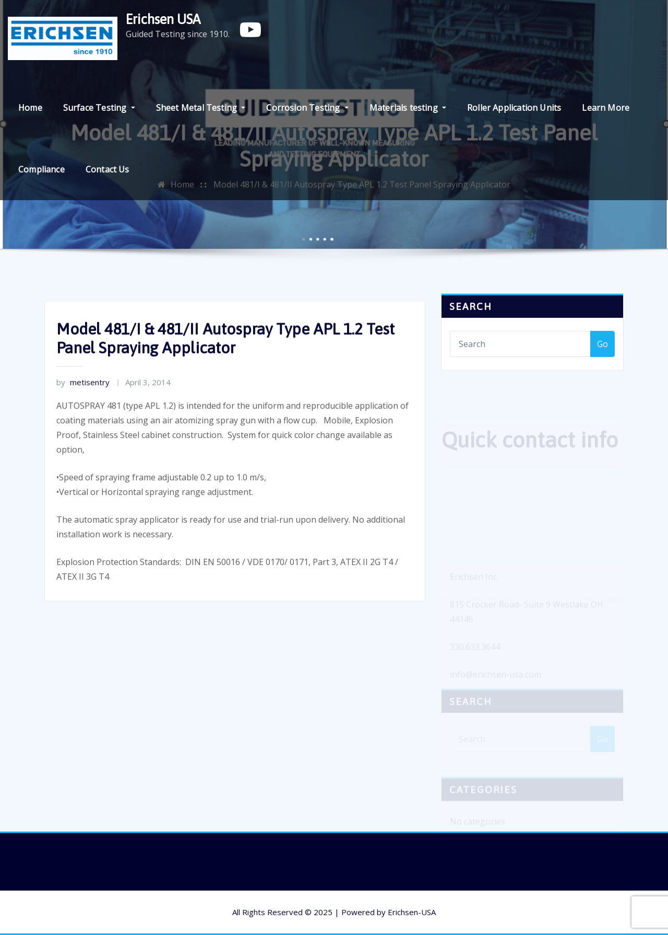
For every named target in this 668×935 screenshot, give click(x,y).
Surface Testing (99, 107)
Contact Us (107, 169)
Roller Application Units (514, 107)
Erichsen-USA (412, 912)
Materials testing (407, 107)
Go (602, 348)
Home (30, 107)
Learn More (605, 107)
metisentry (83, 400)
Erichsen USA (163, 19)
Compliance (41, 169)
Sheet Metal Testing (201, 107)
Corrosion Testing (307, 107)
